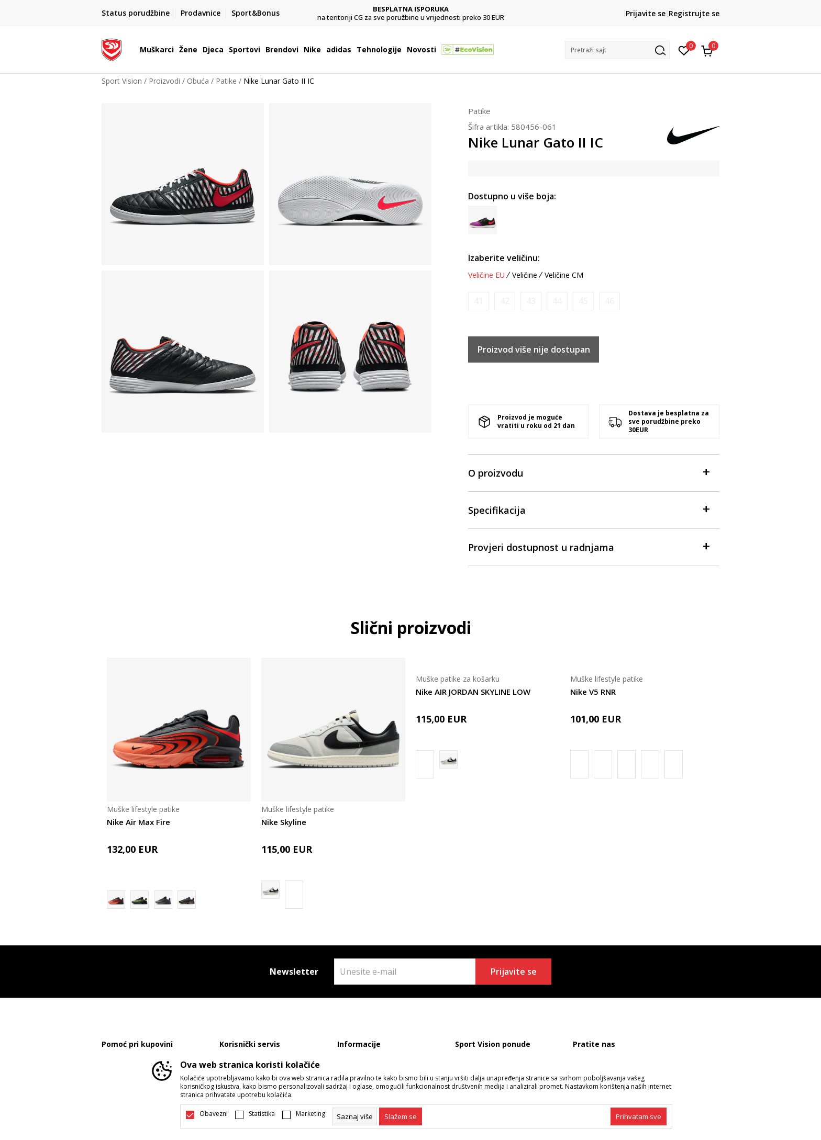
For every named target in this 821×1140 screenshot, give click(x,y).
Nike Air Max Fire (138, 822)
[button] (617, 50)
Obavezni (213, 1114)
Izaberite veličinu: (504, 258)
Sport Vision (122, 81)
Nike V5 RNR (593, 691)
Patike (226, 81)
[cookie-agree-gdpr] (400, 1116)
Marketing (310, 1114)
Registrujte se (694, 13)
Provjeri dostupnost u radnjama (588, 546)
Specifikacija (588, 509)
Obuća (198, 81)
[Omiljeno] (684, 50)
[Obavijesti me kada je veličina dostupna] (478, 301)
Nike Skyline (283, 822)
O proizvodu (588, 472)
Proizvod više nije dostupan (534, 349)
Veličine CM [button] (564, 275)
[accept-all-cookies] (639, 1116)
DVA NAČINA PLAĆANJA (410, 9)
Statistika (262, 1114)
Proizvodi (164, 81)
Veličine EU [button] (486, 275)
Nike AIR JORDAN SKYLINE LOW (473, 691)
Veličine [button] (524, 275)
